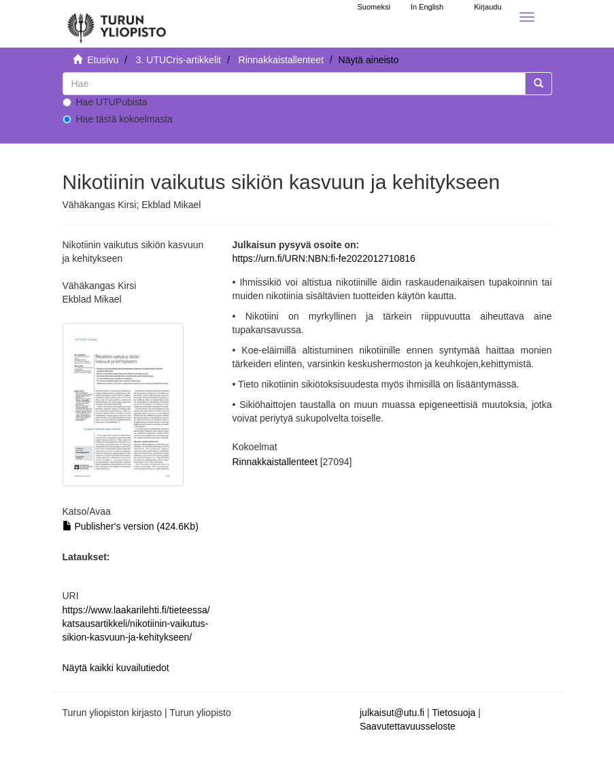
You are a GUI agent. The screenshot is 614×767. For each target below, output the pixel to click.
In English (427, 7)
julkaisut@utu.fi (392, 712)
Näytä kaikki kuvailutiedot (116, 667)
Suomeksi (374, 7)
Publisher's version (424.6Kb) (131, 526)
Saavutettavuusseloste (408, 726)
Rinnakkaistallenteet (281, 59)
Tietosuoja (453, 712)
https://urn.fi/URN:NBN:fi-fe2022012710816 (324, 258)
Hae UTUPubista (105, 102)
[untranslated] (294, 83)
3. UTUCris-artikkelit (178, 59)
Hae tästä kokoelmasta (118, 119)
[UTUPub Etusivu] (117, 24)
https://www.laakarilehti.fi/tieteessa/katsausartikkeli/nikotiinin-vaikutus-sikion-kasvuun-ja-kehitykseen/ (136, 623)
